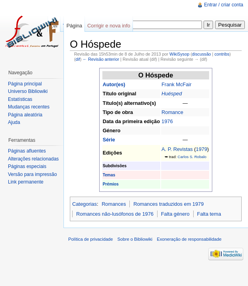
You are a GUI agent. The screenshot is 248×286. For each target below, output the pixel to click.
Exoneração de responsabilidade (189, 239)
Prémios (111, 184)
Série (109, 140)
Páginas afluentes (27, 151)
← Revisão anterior (101, 59)
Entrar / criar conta (223, 5)
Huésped (171, 94)
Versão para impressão (32, 174)
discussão (201, 54)
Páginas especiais (27, 166)
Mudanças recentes (29, 107)
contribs (221, 54)
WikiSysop (179, 54)
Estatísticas (20, 99)
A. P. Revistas (177, 149)
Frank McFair (176, 84)
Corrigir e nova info (108, 26)
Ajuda (14, 122)
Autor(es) (114, 84)
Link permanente (25, 182)
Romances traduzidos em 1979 (168, 204)
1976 (167, 121)
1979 (201, 149)
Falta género (175, 214)
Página (74, 26)
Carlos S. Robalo (192, 157)
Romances (114, 204)
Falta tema (209, 214)
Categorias (84, 204)
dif (77, 59)
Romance (172, 112)
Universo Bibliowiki (28, 91)
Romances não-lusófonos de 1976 (115, 214)
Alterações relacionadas (33, 159)
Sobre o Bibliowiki (134, 239)
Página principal (25, 84)
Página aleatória (25, 115)
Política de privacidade (90, 239)
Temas (109, 175)
